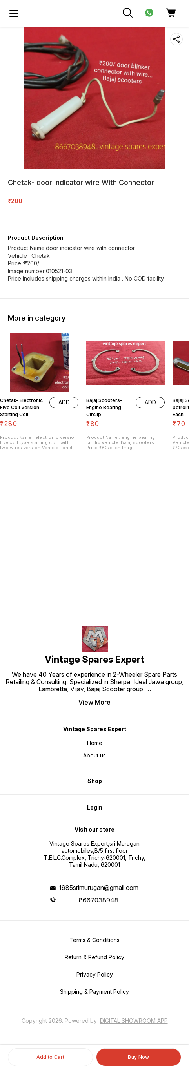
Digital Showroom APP (134, 1020)
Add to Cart (50, 1057)
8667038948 (98, 900)
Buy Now (138, 1057)
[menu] (13, 13)
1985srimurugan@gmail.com (98, 887)
